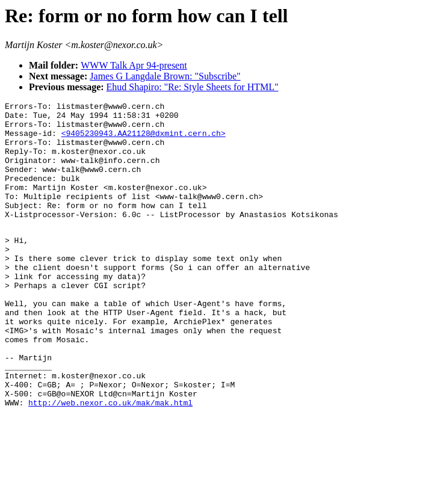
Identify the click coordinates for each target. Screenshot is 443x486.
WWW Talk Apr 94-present (134, 65)
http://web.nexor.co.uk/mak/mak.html (110, 462)
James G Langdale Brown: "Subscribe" (165, 76)
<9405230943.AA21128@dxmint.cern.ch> (143, 140)
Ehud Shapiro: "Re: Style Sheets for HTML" (193, 87)
